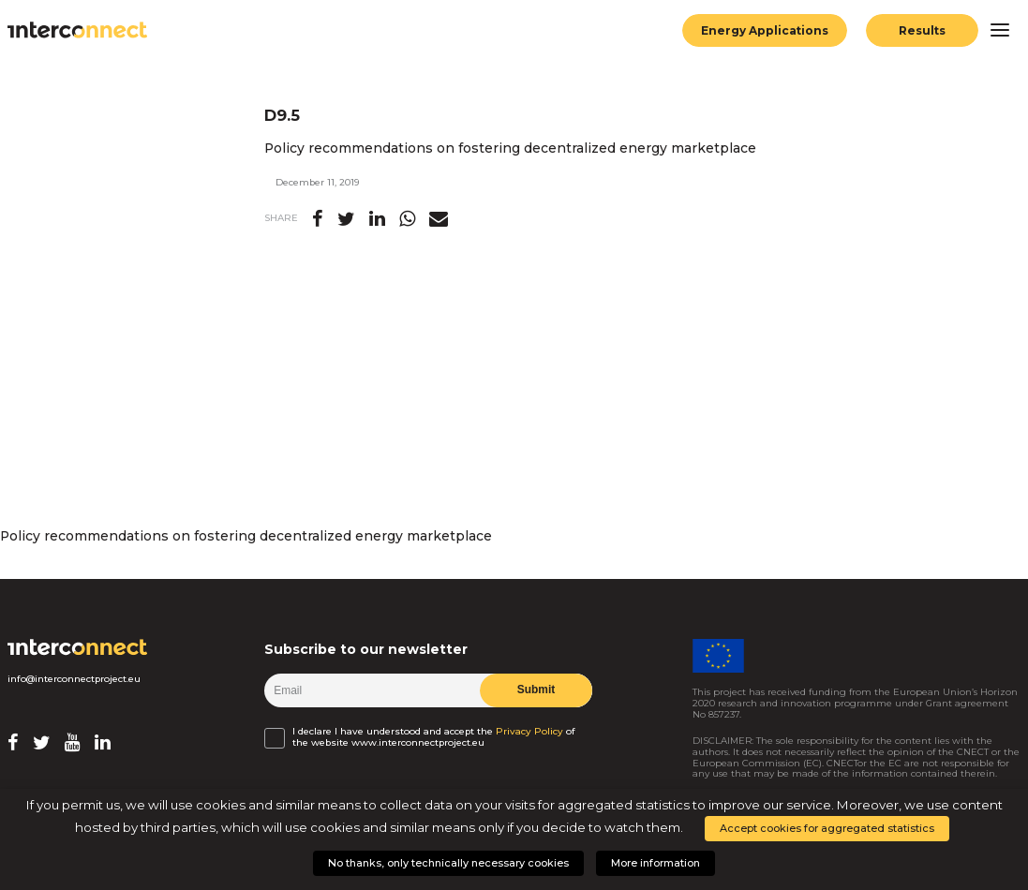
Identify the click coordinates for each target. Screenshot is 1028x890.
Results (922, 30)
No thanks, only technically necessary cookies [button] (448, 862)
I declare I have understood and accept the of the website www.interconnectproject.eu (433, 736)
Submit (536, 689)
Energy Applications (764, 30)
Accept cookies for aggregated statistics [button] (827, 828)
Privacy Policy (529, 731)
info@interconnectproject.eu (74, 679)
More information (655, 862)
